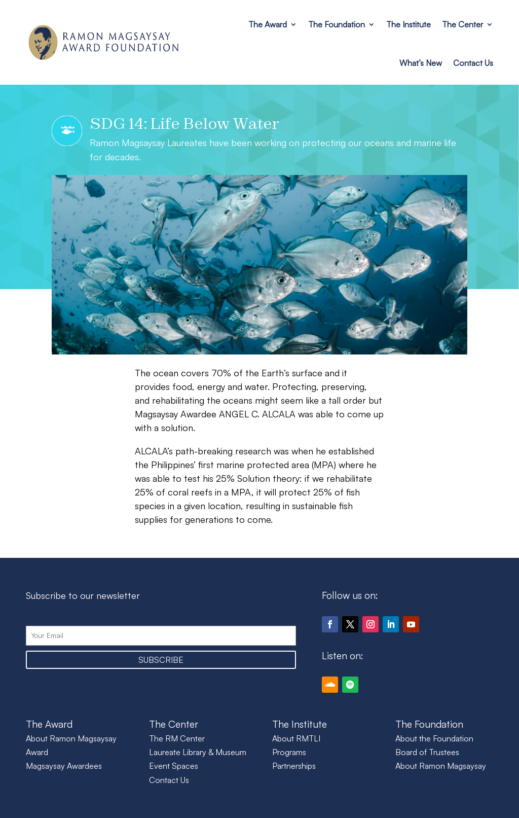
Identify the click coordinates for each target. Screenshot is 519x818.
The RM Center (177, 738)
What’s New (420, 63)
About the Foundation (434, 738)
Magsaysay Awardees (64, 766)
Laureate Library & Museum (197, 752)
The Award (267, 24)
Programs (289, 752)
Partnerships (294, 766)
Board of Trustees (427, 752)
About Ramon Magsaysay (440, 766)
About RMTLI (296, 738)
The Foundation (336, 24)
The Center (462, 24)
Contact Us (473, 63)
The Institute (408, 24)
